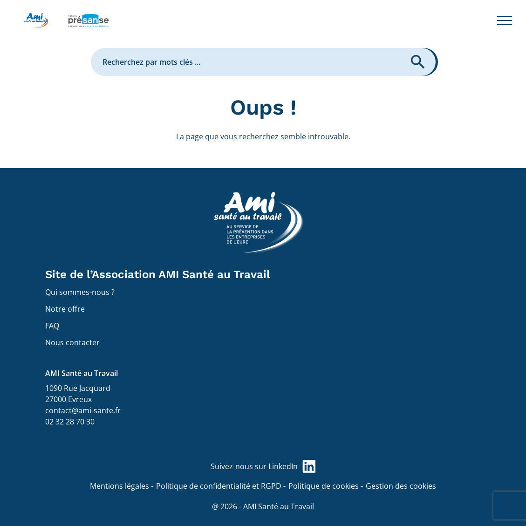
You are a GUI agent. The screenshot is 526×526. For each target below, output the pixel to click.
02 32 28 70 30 (70, 422)
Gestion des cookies (401, 486)
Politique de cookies (323, 486)
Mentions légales (119, 486)
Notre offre (65, 309)
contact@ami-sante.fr (83, 410)
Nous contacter (72, 342)
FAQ (52, 326)
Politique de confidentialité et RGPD (218, 486)
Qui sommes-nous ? (80, 292)
